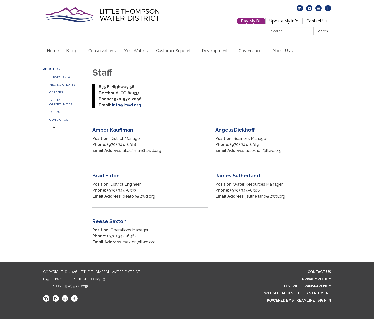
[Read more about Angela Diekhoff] (273, 139)
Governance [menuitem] (250, 50)
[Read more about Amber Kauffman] (150, 139)
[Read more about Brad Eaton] (150, 184)
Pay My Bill (251, 21)
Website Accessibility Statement (297, 293)
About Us (51, 69)
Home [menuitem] (53, 50)
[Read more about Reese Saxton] (150, 230)
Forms (54, 112)
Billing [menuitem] (71, 50)
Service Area (59, 77)
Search (322, 31)
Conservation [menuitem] (100, 50)
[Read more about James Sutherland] (273, 184)
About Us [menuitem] (281, 50)
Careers (56, 92)
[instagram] (309, 10)
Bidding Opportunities (60, 102)
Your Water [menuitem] (134, 50)
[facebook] (328, 10)
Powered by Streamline (291, 300)
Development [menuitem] (215, 50)
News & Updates (62, 84)
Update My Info (283, 21)
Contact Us (316, 21)
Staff (53, 127)
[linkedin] (318, 10)
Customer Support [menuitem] (173, 50)
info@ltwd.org (126, 105)
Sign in (324, 300)
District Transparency (307, 286)
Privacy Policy (316, 279)
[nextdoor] (300, 10)
